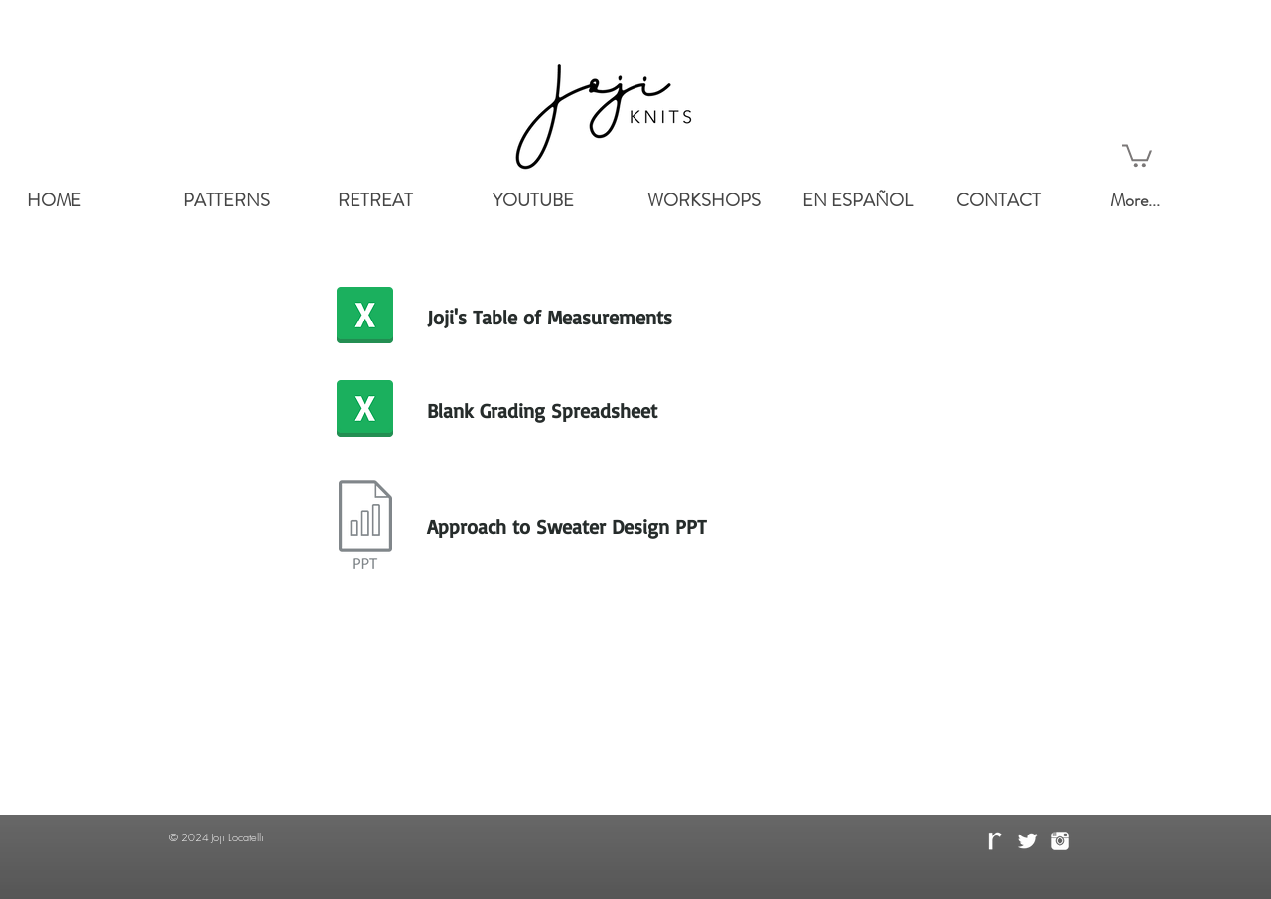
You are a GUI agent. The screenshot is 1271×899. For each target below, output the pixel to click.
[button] (1137, 154)
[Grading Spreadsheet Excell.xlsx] (365, 410)
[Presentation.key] (365, 527)
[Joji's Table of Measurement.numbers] (365, 317)
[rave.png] (994, 841)
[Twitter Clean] (1027, 841)
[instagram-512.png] (1060, 841)
